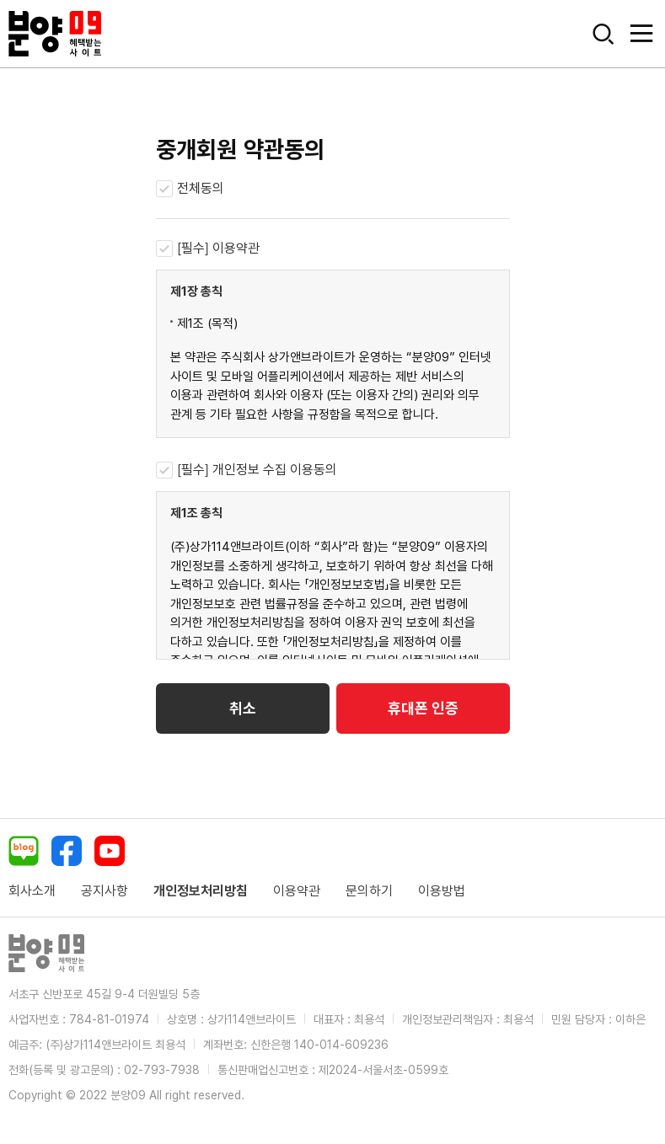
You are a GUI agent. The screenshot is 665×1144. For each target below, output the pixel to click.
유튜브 (109, 851)
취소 (242, 708)
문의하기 (369, 891)
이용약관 (296, 891)
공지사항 (104, 891)
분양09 (54, 33)
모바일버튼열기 (642, 33)
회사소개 (32, 891)
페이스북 (66, 851)
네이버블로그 (23, 851)
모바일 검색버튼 (603, 33)
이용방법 (441, 891)
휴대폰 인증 (423, 708)
